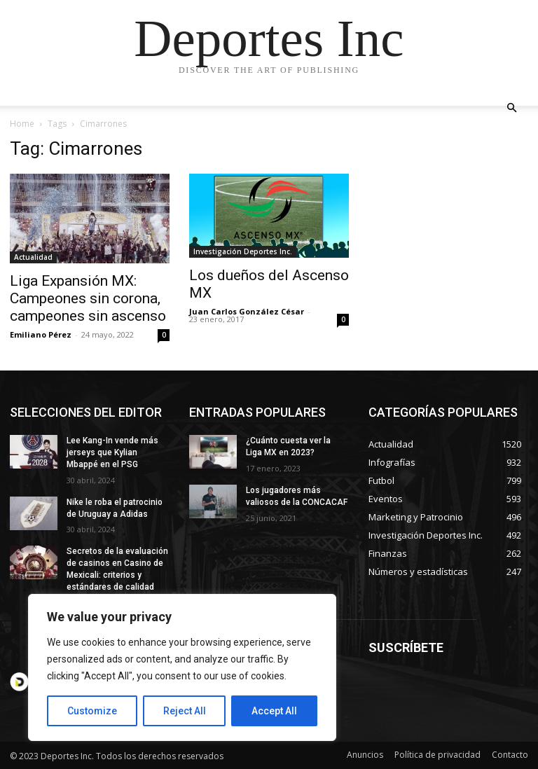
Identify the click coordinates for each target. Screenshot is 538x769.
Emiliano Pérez (40, 334)
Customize (92, 710)
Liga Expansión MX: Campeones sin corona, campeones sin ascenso (88, 298)
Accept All (274, 710)
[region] (182, 667)
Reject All (184, 710)
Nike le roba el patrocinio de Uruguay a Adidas (115, 508)
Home (22, 124)
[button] (511, 108)
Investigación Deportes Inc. (242, 251)
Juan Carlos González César (246, 311)
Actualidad (33, 257)
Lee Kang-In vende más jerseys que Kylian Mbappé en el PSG (112, 452)
